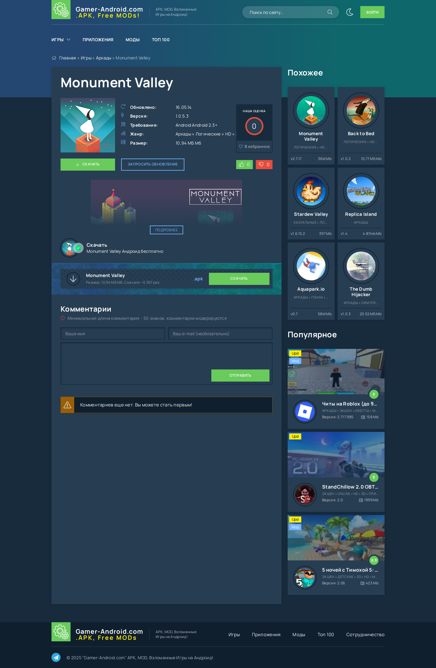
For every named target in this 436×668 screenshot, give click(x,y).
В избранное (257, 146)
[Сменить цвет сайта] (349, 12)
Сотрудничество (365, 634)
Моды (133, 39)
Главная (67, 58)
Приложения (98, 39)
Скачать (91, 164)
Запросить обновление (153, 164)
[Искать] (330, 12)
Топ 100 (161, 39)
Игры (57, 39)
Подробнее (166, 229)
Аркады (103, 58)
